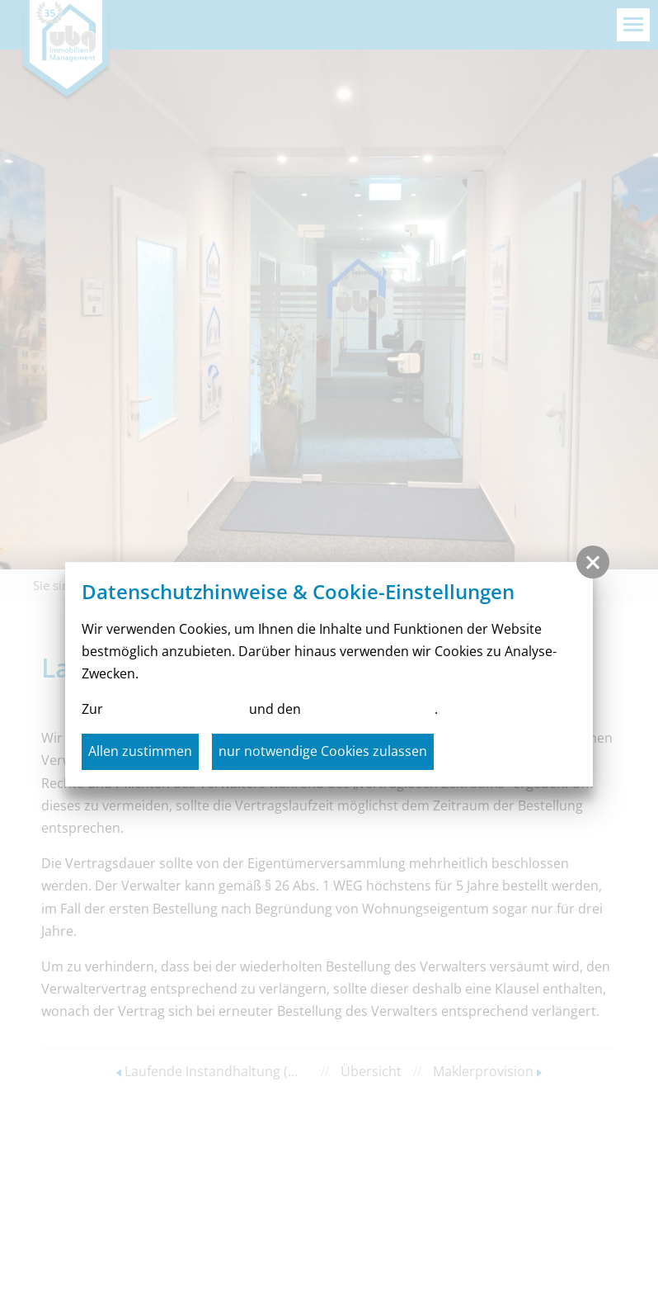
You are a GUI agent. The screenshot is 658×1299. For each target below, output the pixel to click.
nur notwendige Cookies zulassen (323, 751)
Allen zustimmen (140, 751)
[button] (592, 562)
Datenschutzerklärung (176, 709)
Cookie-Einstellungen (369, 709)
